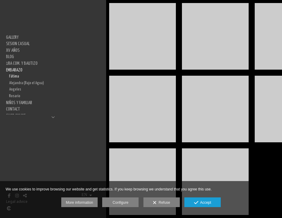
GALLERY (12, 37)
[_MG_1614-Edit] (215, 36)
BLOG (10, 56)
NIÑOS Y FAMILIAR (19, 103)
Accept (202, 202)
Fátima (14, 76)
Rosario (14, 96)
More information (79, 202)
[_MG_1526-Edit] (142, 36)
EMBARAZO (14, 70)
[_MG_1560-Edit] (142, 109)
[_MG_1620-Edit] (215, 109)
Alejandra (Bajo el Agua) (26, 83)
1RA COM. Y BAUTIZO (22, 63)
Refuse (161, 202)
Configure (120, 202)
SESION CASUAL (18, 43)
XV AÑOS (13, 50)
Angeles (15, 89)
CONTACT (13, 109)
